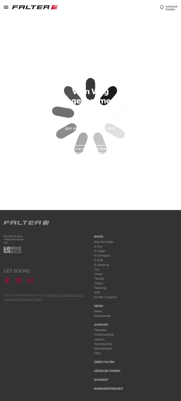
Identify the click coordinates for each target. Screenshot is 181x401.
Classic (98, 283)
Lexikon (99, 339)
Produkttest (102, 316)
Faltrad (99, 278)
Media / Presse (31, 299)
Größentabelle (104, 334)
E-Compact (102, 255)
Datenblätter (103, 348)
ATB (97, 292)
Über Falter (104, 362)
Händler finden (107, 371)
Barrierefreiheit (108, 389)
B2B (18, 299)
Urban (98, 274)
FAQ (97, 353)
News (98, 306)
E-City (98, 246)
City (96, 269)
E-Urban (100, 251)
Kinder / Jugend (105, 297)
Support (101, 325)
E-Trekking (101, 265)
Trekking (100, 288)
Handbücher (103, 344)
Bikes (98, 237)
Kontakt (101, 380)
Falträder (100, 330)
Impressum (54, 295)
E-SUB (98, 260)
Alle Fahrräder (104, 242)
